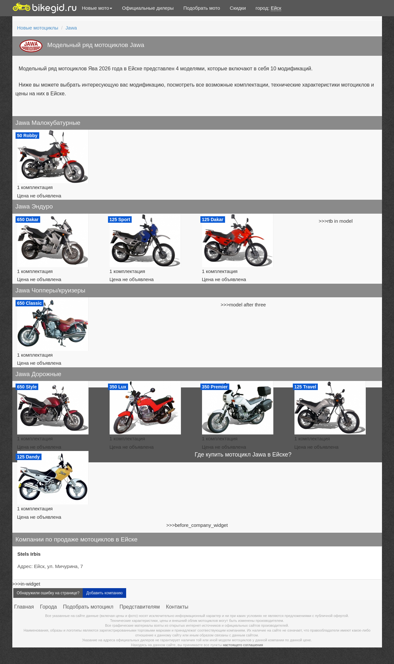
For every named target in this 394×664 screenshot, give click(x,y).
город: (268, 8)
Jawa (71, 27)
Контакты (177, 607)
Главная (24, 607)
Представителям (139, 607)
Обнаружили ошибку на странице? (48, 593)
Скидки (238, 8)
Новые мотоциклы (37, 27)
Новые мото (97, 8)
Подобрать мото (202, 8)
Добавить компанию (104, 593)
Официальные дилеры (147, 8)
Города (48, 607)
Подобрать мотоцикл (88, 607)
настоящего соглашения (243, 645)
